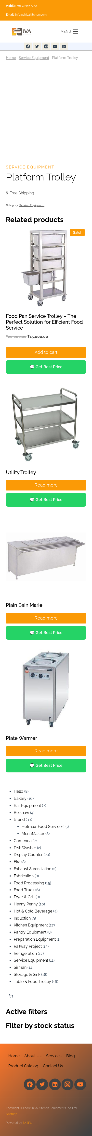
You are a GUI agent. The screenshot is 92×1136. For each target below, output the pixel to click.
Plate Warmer (21, 738)
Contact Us (53, 1066)
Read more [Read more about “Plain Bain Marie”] (46, 618)
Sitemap (11, 1114)
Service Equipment (34, 58)
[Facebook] (28, 46)
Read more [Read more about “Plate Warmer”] (46, 750)
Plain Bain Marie (24, 605)
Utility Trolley (21, 472)
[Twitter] (37, 46)
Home (11, 58)
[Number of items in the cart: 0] (11, 996)
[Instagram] (46, 46)
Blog (70, 1056)
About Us (32, 1056)
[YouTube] (55, 46)
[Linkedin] (64, 46)
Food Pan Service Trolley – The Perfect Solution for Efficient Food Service (44, 322)
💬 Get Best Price (46, 367)
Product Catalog (23, 1066)
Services (54, 1056)
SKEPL (27, 1123)
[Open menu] (69, 31)
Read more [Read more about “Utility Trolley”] (46, 485)
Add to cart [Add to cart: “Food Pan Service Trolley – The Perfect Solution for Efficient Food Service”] (46, 352)
